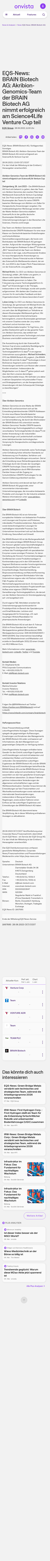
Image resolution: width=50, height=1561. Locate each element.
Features (31, 14)
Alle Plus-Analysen (36, 1286)
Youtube (36, 652)
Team (13, 1000)
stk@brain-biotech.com (19, 673)
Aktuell (16, 14)
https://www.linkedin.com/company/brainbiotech (24, 712)
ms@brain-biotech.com (19, 694)
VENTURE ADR (18, 1013)
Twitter (25, 652)
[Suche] (43, 14)
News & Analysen (8, 25)
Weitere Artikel (35, 1215)
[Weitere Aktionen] (42, 992)
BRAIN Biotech (17, 1050)
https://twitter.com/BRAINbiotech (18, 707)
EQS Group (7, 128)
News (19, 25)
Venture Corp (17, 987)
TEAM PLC (15, 1038)
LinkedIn (23, 499)
